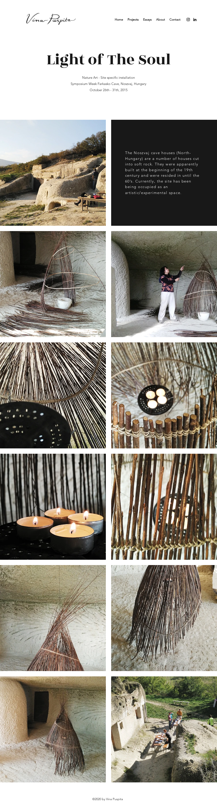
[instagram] (188, 19)
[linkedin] (195, 19)
